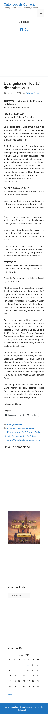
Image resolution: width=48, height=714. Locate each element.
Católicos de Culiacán (20, 4)
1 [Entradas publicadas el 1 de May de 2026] (28, 665)
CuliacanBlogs (24, 710)
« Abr (10, 694)
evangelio (11, 428)
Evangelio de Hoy (15, 424)
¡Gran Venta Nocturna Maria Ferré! (23, 440)
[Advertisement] (24, 57)
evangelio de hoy (26, 428)
